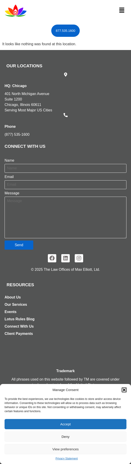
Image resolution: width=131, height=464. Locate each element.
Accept (65, 424)
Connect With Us (19, 326)
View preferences (65, 449)
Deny (65, 437)
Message (12, 193)
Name (9, 160)
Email (9, 177)
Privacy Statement (67, 458)
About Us (13, 297)
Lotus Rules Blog (20, 319)
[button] (124, 390)
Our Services (16, 304)
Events (10, 312)
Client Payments (19, 334)
